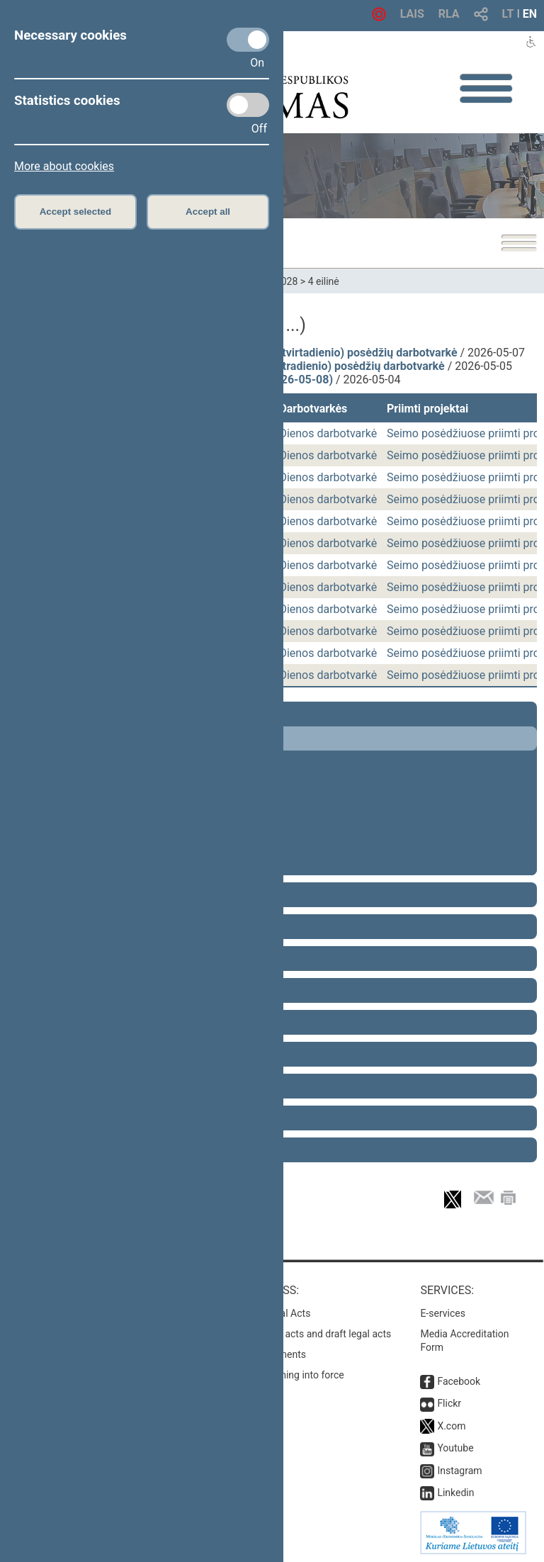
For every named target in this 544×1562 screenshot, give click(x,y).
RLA (449, 14)
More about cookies (64, 166)
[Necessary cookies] (248, 40)
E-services (442, 1313)
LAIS (412, 14)
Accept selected (76, 211)
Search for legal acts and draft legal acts (303, 1333)
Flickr (449, 1403)
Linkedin (455, 1492)
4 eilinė (323, 281)
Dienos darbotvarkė (328, 433)
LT (508, 14)
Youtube (455, 1448)
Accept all (208, 211)
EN (530, 14)
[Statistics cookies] (248, 105)
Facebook (458, 1381)
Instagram (459, 1470)
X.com (451, 1426)
